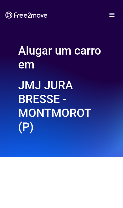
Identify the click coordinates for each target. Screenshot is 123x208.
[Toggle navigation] (112, 15)
